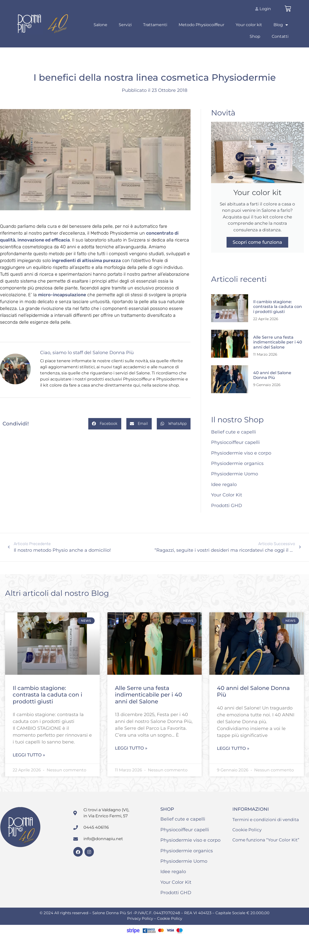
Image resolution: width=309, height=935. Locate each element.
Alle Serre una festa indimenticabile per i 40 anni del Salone (277, 342)
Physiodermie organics (237, 463)
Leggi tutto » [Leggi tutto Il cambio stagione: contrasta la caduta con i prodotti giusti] (29, 754)
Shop (255, 36)
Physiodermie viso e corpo (241, 453)
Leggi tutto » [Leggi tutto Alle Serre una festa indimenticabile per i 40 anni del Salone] (131, 748)
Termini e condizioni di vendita (265, 819)
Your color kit (249, 24)
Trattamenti (155, 24)
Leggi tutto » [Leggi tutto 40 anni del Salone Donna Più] (233, 748)
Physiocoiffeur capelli (235, 442)
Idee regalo (224, 484)
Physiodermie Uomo (234, 474)
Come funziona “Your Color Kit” (265, 839)
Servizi (125, 24)
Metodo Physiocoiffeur (201, 24)
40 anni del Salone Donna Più (272, 375)
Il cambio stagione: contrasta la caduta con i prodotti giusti (277, 306)
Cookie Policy (247, 829)
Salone (100, 24)
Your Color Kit (226, 495)
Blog (280, 24)
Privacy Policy (140, 918)
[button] (104, 423)
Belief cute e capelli (233, 432)
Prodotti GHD (226, 505)
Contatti (280, 36)
